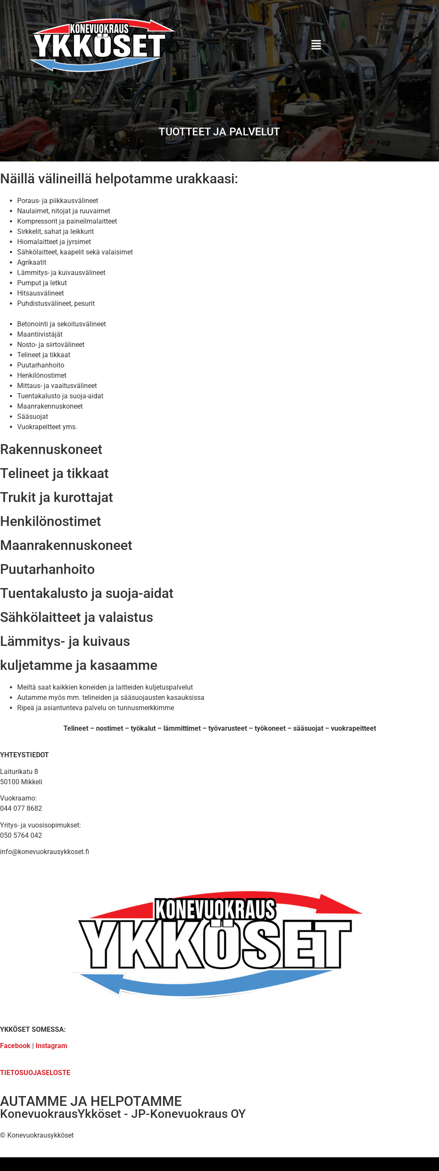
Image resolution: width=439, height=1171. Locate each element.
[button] (316, 46)
